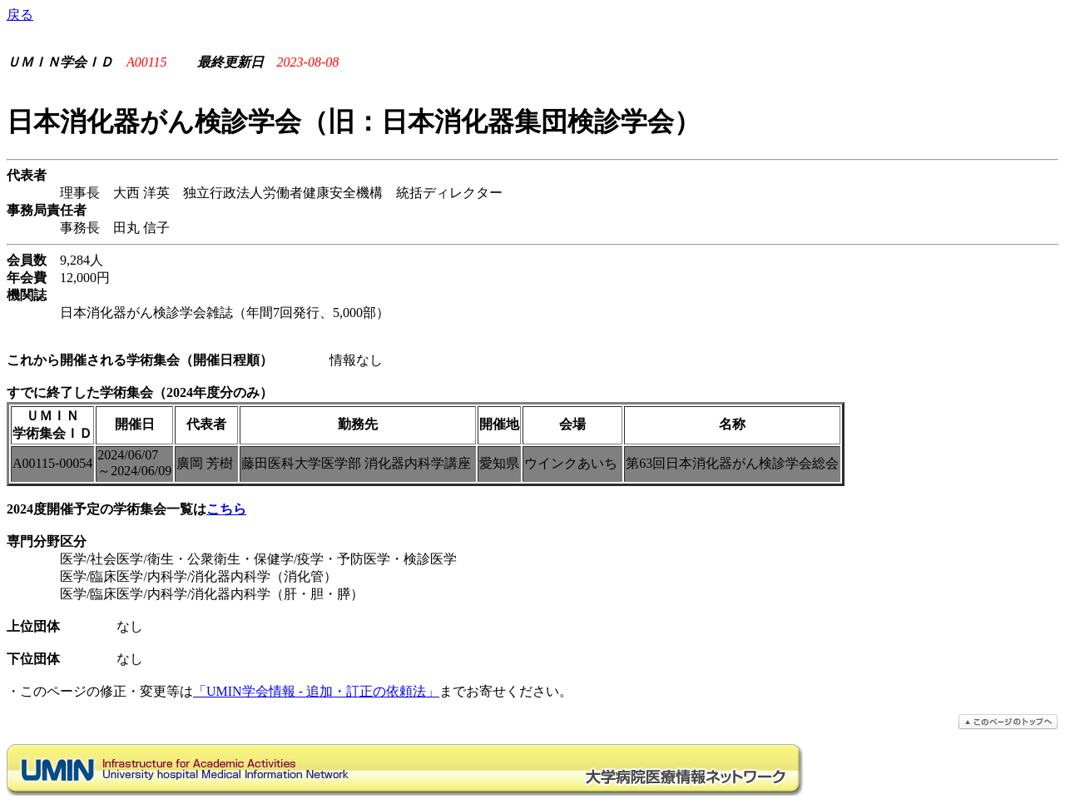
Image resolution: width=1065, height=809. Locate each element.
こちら (226, 509)
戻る (20, 14)
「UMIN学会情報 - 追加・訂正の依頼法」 (316, 691)
